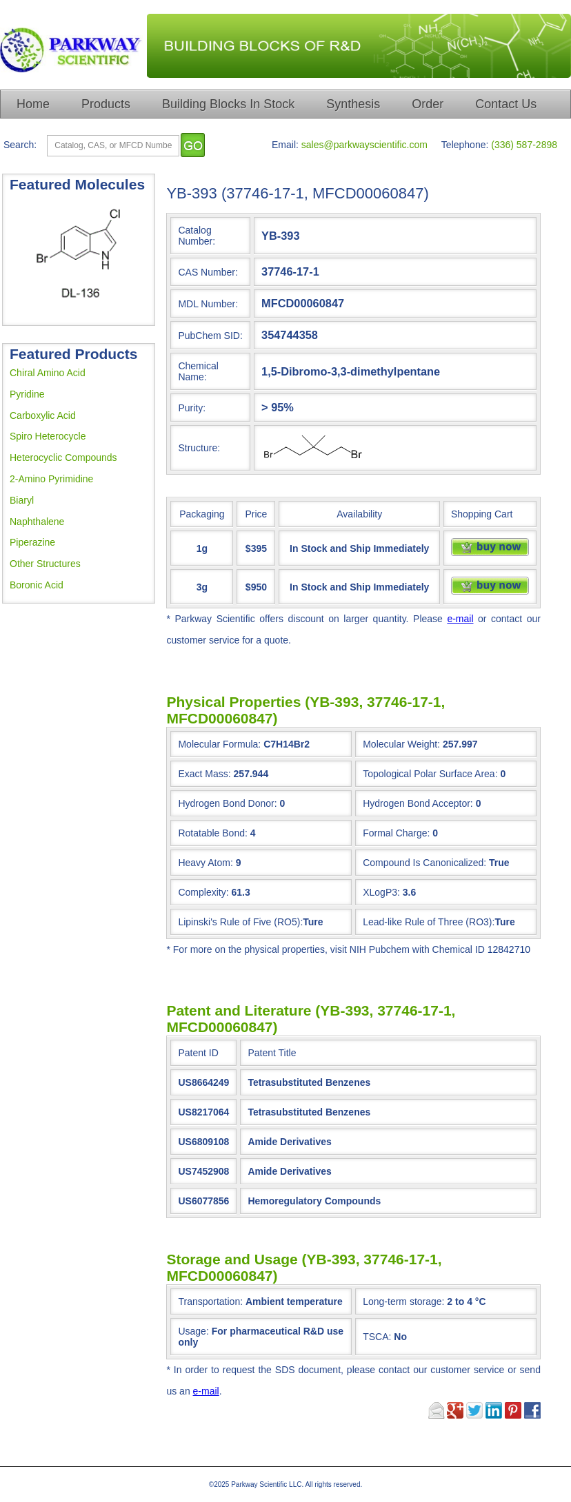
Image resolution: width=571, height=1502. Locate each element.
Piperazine (32, 542)
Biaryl (22, 500)
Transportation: (260, 1301)
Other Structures (45, 563)
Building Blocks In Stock (228, 104)
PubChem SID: (210, 335)
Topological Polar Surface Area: (430, 773)
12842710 (509, 949)
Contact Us (506, 104)
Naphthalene (37, 521)
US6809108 (203, 1141)
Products (105, 104)
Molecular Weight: (401, 744)
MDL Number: (208, 303)
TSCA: (385, 1336)
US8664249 (203, 1082)
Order (427, 104)
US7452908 (203, 1171)
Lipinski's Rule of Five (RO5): (240, 921)
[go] (193, 145)
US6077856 (203, 1200)
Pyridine (27, 394)
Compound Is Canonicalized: (424, 862)
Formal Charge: (396, 833)
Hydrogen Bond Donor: (227, 803)
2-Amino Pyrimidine (51, 478)
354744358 (289, 335)
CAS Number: (207, 272)
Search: (20, 144)
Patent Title (272, 1052)
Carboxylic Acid (43, 415)
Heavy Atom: (205, 862)
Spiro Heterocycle (48, 436)
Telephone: (465, 144)
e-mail (460, 618)
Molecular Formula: (219, 744)
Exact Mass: (204, 773)
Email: (285, 144)
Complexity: (203, 892)
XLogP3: (381, 892)
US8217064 (203, 1112)
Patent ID (198, 1052)
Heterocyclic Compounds (63, 457)
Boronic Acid (36, 584)
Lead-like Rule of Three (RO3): (428, 921)
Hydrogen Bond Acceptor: (418, 803)
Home (33, 104)
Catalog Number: (196, 236)
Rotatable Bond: (212, 833)
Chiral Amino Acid (48, 372)
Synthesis (353, 104)
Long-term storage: (424, 1301)
